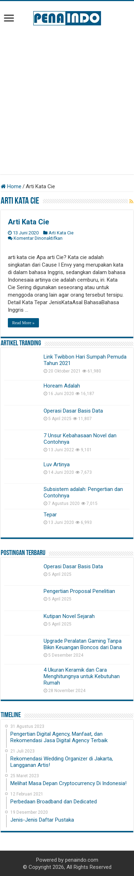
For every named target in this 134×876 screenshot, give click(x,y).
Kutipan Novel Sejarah (69, 616)
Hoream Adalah (62, 386)
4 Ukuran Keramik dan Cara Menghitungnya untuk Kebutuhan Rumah (82, 676)
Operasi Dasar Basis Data (73, 411)
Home (11, 186)
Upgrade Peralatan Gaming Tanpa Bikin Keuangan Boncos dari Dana (83, 644)
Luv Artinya (57, 464)
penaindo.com (81, 860)
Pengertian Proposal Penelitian (79, 591)
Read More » (23, 322)
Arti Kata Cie (28, 222)
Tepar (50, 514)
